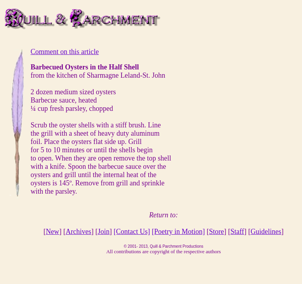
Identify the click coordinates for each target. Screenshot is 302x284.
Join (104, 231)
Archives (78, 231)
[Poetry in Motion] (178, 231)
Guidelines (265, 231)
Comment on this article (65, 52)
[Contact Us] (132, 231)
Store (216, 231)
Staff (237, 231)
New (52, 231)
